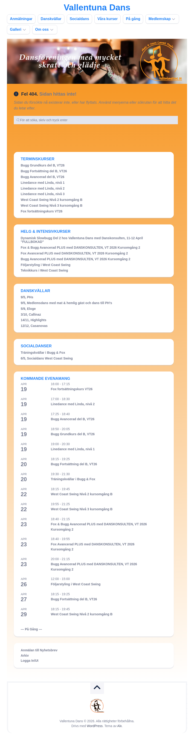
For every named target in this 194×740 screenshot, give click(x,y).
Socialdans (79, 19)
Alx (119, 726)
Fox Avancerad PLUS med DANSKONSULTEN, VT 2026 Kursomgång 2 (74, 253)
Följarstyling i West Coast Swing (45, 265)
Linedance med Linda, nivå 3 (43, 194)
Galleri (15, 29)
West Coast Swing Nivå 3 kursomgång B (51, 205)
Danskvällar (51, 19)
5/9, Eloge (28, 309)
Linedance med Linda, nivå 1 (43, 182)
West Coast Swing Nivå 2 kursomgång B (51, 200)
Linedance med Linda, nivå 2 (43, 188)
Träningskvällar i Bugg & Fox (43, 352)
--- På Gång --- (31, 629)
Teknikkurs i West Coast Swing (44, 270)
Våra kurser (107, 19)
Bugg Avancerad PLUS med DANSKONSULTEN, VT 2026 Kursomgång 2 (75, 259)
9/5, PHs (27, 297)
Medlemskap (159, 19)
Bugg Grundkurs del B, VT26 (43, 165)
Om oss (42, 29)
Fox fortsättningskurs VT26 (41, 211)
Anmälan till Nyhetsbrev (39, 650)
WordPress (95, 726)
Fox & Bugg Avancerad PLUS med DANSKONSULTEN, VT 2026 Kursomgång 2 (80, 247)
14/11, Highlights (33, 320)
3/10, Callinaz (31, 314)
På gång (133, 19)
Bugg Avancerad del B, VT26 (42, 177)
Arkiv (25, 655)
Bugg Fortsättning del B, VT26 (44, 171)
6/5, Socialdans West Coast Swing (47, 358)
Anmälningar (21, 19)
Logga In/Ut (29, 660)
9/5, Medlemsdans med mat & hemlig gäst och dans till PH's (66, 303)
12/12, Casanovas (34, 326)
